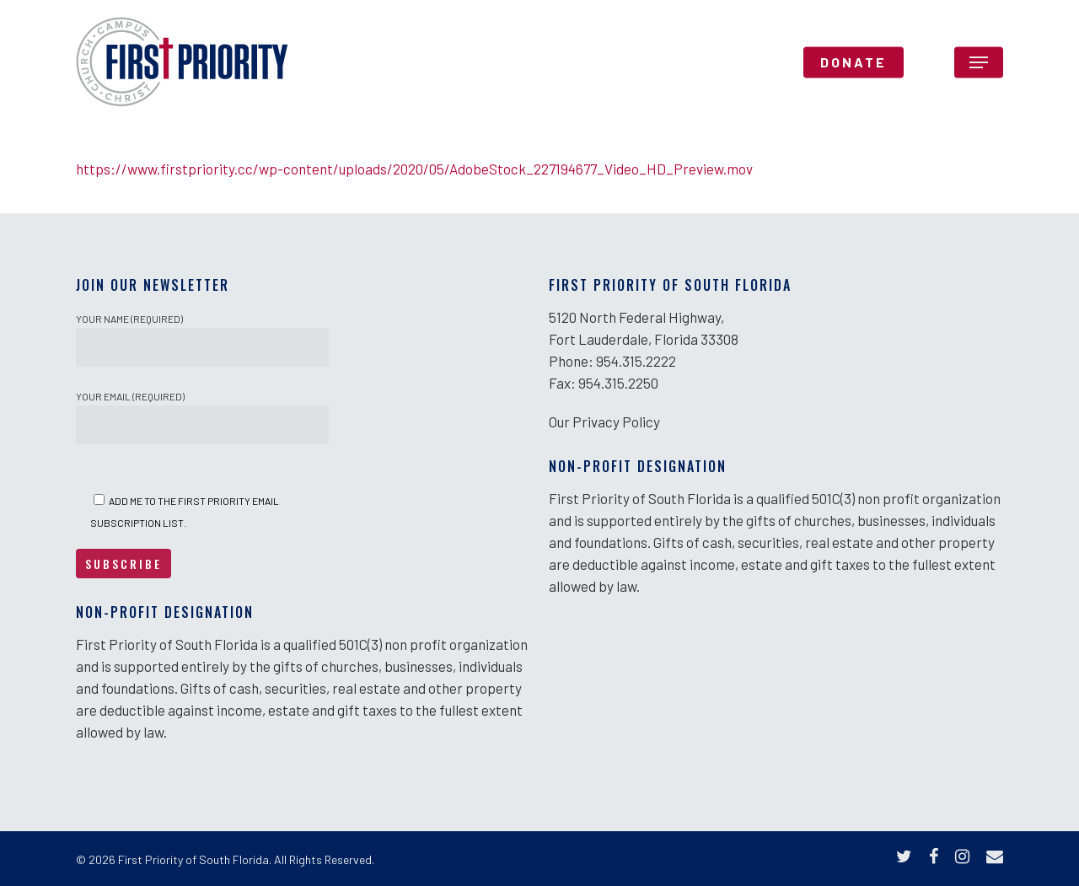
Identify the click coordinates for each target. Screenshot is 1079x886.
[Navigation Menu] (978, 62)
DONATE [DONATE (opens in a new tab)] (853, 62)
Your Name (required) (202, 340)
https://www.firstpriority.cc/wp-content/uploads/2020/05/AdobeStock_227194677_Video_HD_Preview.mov (414, 168)
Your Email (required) (202, 417)
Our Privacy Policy (604, 421)
